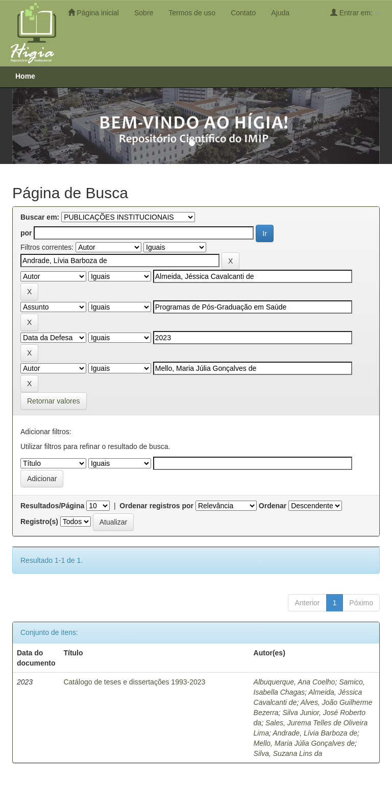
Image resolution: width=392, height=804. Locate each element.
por (26, 233)
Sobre (143, 13)
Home (25, 76)
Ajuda (280, 13)
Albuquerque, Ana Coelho (294, 682)
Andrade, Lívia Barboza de (315, 733)
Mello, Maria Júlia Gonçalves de (304, 743)
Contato (243, 13)
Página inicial (93, 12)
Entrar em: (355, 12)
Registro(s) (39, 521)
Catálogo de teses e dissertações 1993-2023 (134, 682)
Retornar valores (53, 401)
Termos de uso (191, 13)
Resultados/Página (52, 506)
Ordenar (272, 506)
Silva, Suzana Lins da (288, 753)
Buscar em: (39, 217)
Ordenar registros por (156, 506)
